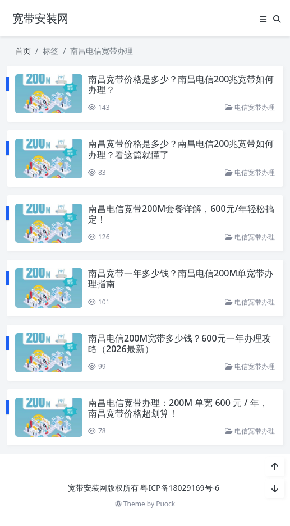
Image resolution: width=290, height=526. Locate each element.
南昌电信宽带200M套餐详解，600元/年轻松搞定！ (181, 213)
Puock (165, 504)
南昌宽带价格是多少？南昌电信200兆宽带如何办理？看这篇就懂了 (181, 148)
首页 (23, 50)
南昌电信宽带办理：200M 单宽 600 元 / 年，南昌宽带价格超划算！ (178, 407)
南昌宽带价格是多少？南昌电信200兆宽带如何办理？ (181, 84)
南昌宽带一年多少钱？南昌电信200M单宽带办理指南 (180, 278)
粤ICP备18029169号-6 (179, 487)
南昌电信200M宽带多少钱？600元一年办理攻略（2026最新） (179, 343)
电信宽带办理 (250, 107)
